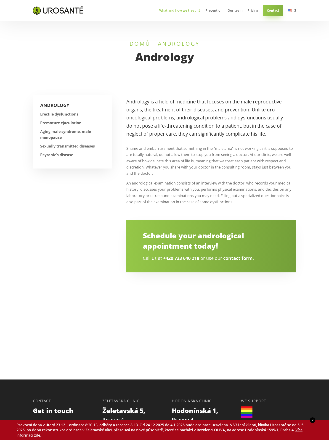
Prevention (214, 10)
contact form (238, 258)
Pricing (252, 10)
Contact (273, 10)
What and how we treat (177, 10)
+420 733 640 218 (181, 258)
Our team (235, 10)
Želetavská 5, (124, 414)
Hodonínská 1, (196, 414)
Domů (140, 43)
